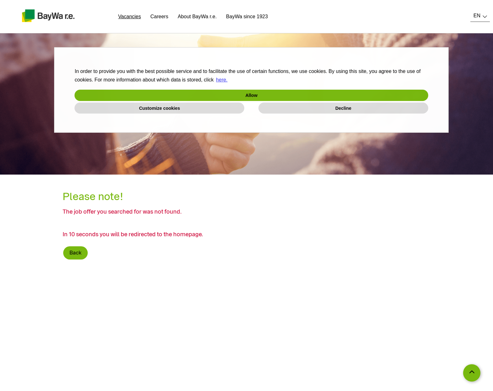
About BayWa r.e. (197, 16)
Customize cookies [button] (159, 108)
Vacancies (129, 16)
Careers (159, 16)
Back (75, 252)
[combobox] (480, 16)
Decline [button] (343, 108)
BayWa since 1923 (247, 16)
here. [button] (221, 79)
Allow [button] (251, 95)
